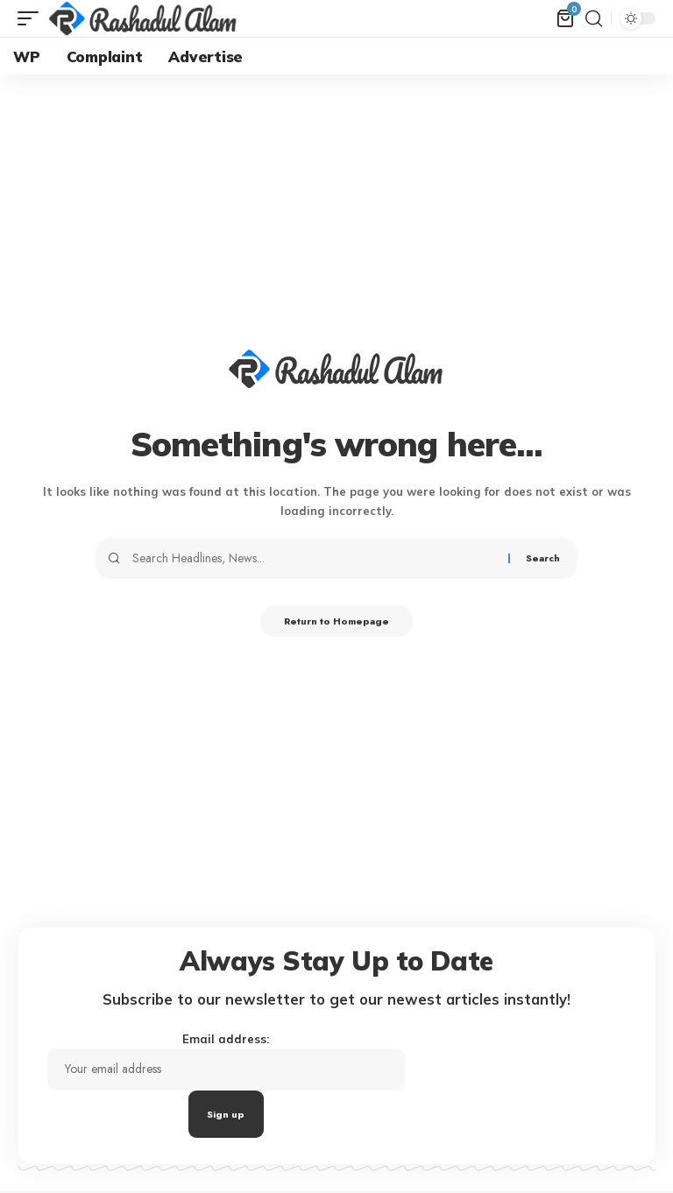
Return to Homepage (336, 623)
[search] (593, 18)
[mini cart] (566, 18)
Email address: (243, 1079)
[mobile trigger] (32, 18)
